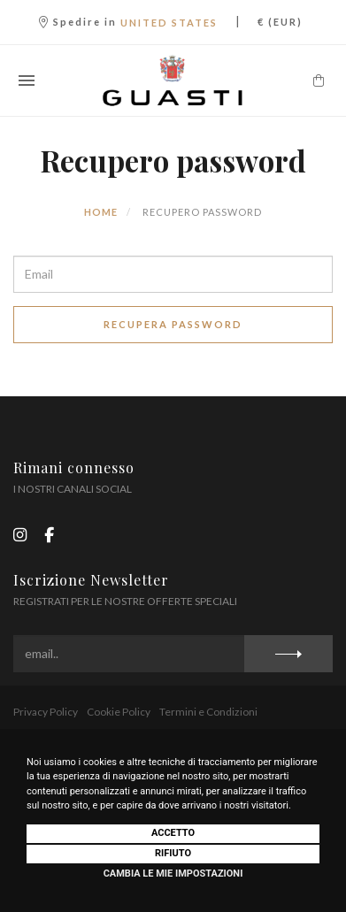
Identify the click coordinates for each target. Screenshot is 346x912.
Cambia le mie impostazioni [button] (173, 873)
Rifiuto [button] (173, 853)
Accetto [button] (173, 833)
